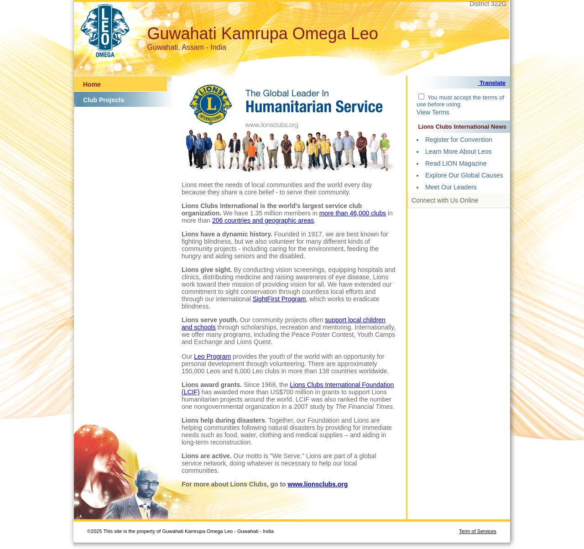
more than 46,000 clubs (352, 213)
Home (92, 84)
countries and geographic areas (269, 220)
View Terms (433, 112)
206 (218, 220)
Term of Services (477, 531)
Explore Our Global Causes (464, 175)
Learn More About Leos (458, 151)
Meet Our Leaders (451, 187)
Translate (492, 82)
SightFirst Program (279, 299)
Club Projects (103, 100)
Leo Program (212, 356)
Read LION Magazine (456, 163)
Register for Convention (458, 139)
